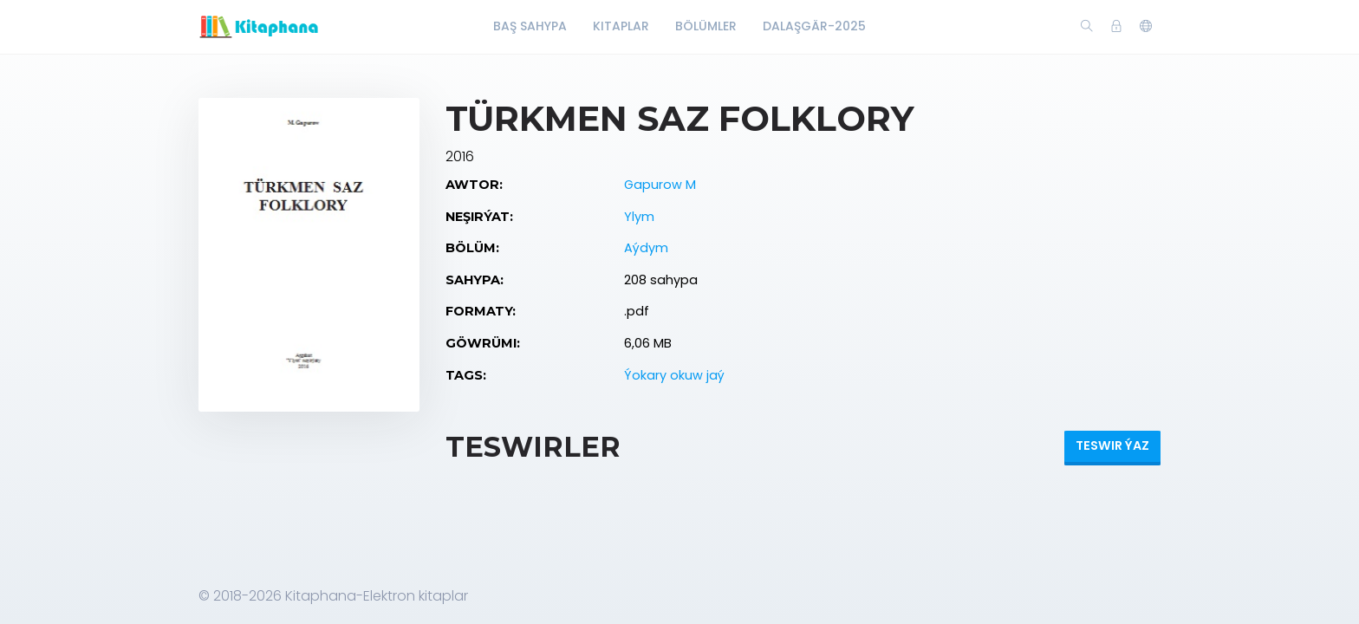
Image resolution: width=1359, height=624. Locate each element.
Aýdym (646, 248)
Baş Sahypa (530, 26)
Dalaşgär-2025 (814, 26)
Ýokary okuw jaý (674, 375)
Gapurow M (660, 184)
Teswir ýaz (1112, 445)
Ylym (639, 216)
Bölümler (706, 26)
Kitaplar (621, 26)
